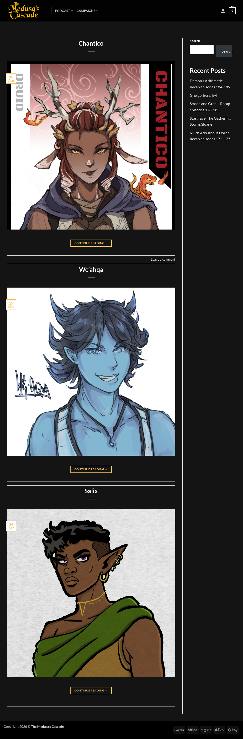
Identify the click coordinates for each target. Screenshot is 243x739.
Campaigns (88, 10)
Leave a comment (163, 259)
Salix (91, 490)
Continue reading (91, 243)
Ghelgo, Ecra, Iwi (203, 95)
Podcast (64, 10)
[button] (223, 10)
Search (195, 41)
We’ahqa (91, 269)
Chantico (91, 43)
